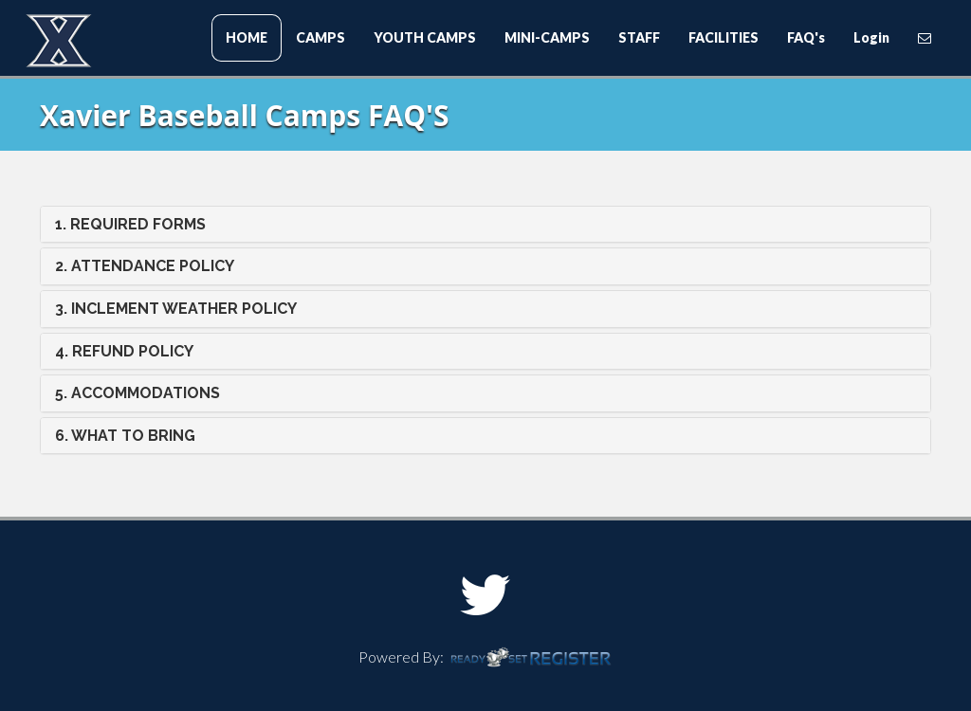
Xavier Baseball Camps (139, 43)
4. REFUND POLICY (124, 351)
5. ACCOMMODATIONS (137, 393)
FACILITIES (723, 37)
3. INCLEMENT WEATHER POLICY (176, 309)
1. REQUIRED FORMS (130, 224)
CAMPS (320, 37)
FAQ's (806, 37)
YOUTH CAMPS (425, 37)
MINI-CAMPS (547, 37)
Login (871, 37)
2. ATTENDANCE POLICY (144, 266)
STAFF (639, 37)
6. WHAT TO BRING (125, 436)
